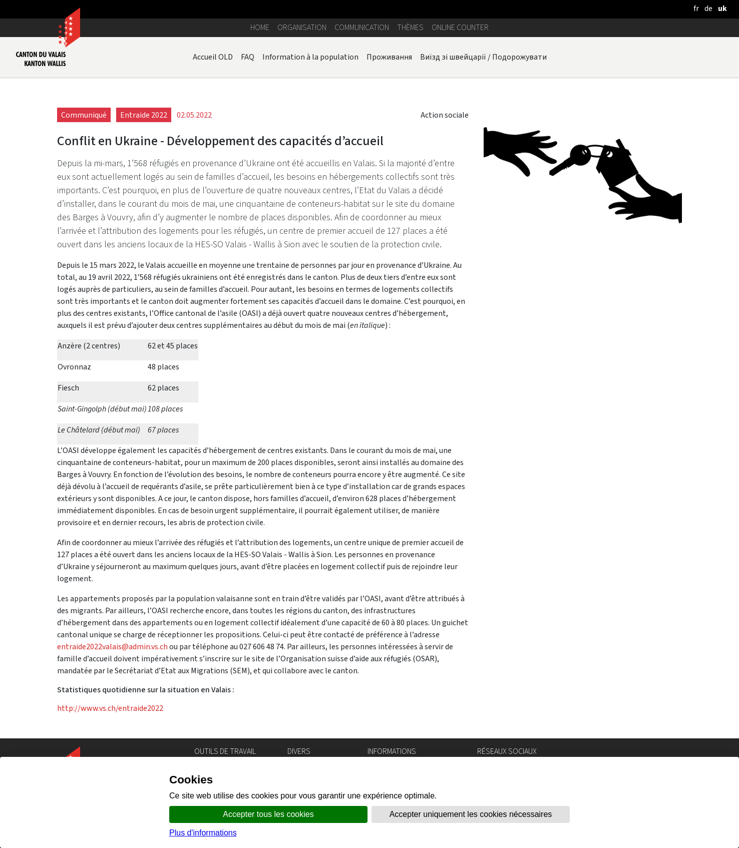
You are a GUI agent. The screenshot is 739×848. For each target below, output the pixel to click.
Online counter (460, 27)
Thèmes (410, 27)
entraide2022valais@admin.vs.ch (112, 646)
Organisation (301, 27)
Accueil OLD (213, 57)
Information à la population (310, 57)
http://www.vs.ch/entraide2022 (110, 708)
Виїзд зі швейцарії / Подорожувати (483, 57)
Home (259, 27)
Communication (361, 27)
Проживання (389, 57)
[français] (696, 8)
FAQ (247, 57)
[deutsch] (708, 8)
